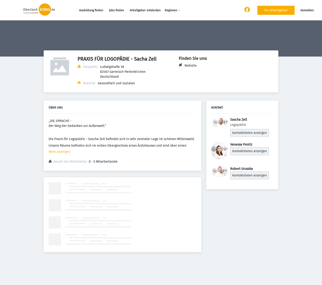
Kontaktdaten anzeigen (249, 133)
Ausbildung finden (91, 10)
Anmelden (307, 10)
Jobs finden (116, 10)
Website (190, 65)
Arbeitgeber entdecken (145, 10)
